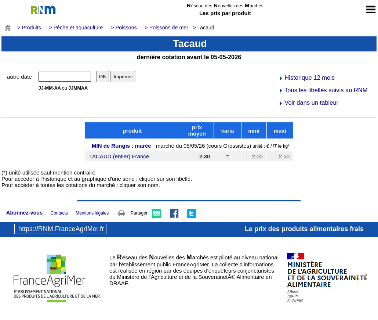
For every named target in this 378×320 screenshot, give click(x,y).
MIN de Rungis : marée (121, 146)
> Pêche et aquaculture (76, 27)
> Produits (29, 27)
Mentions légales (92, 213)
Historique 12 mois (307, 77)
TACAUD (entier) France (119, 156)
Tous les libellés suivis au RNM (323, 90)
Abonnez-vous (24, 213)
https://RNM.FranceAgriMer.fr (61, 229)
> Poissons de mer (166, 27)
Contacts (59, 213)
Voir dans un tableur (308, 102)
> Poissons (124, 27)
